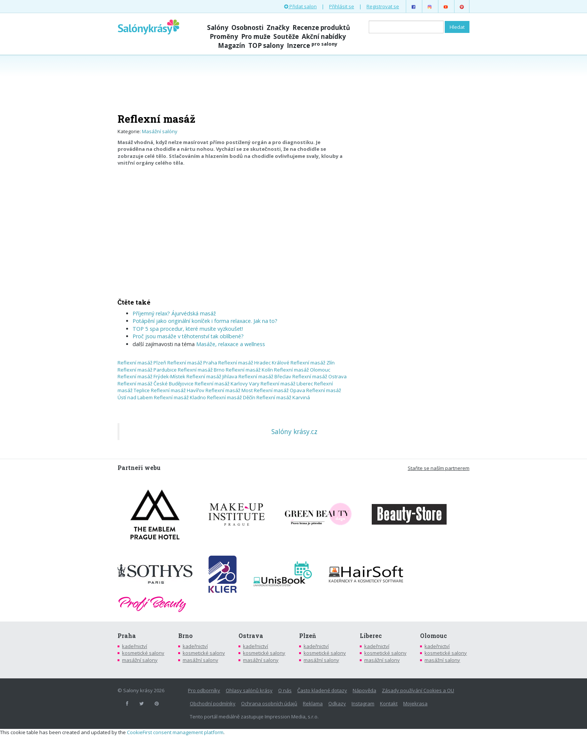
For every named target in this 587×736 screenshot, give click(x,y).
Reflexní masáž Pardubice (147, 369)
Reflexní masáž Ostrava (319, 376)
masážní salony (140, 660)
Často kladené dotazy (322, 690)
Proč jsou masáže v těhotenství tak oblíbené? (188, 336)
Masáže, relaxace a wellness (230, 344)
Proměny (224, 36)
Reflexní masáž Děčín (231, 397)
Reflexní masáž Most (229, 390)
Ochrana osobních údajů (269, 703)
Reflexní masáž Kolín (249, 369)
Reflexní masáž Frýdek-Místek (151, 376)
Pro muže (255, 36)
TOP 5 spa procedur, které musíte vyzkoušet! (188, 328)
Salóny (217, 27)
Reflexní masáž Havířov (177, 390)
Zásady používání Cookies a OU (418, 690)
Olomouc (433, 635)
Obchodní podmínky (212, 703)
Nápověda (364, 690)
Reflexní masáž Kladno (180, 397)
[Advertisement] (293, 83)
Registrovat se (383, 6)
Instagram (363, 703)
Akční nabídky (324, 36)
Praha (127, 635)
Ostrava (250, 635)
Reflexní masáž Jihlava (211, 376)
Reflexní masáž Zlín (313, 362)
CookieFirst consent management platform (175, 732)
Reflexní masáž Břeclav (264, 376)
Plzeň (307, 635)
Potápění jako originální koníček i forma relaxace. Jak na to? (205, 320)
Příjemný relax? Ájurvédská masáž (174, 313)
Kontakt (389, 703)
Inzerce (312, 45)
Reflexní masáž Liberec (287, 383)
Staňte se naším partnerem (438, 468)
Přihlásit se (341, 6)
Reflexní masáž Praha (192, 362)
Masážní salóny (159, 131)
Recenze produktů (321, 27)
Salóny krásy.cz (294, 431)
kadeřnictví (134, 646)
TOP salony (266, 45)
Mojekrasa (415, 703)
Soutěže (286, 36)
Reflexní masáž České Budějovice (156, 383)
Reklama (313, 703)
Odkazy (337, 703)
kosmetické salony (143, 653)
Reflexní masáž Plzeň (142, 362)
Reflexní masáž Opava (279, 390)
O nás (285, 690)
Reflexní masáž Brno (201, 369)
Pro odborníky (204, 690)
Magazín (231, 45)
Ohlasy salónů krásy (249, 690)
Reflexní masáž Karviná (283, 397)
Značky (278, 27)
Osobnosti (247, 27)
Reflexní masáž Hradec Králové (253, 362)
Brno (185, 635)
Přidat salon (300, 6)
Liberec (371, 635)
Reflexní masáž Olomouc (302, 369)
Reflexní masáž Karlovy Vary (227, 383)
